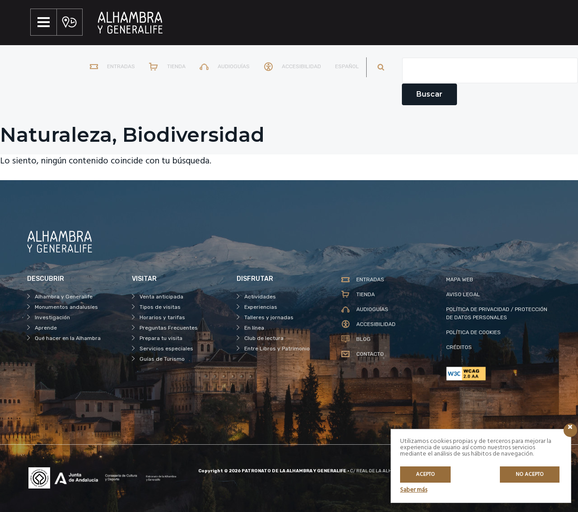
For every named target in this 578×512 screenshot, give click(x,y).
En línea (254, 328)
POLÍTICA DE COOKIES (473, 332)
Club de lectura (264, 338)
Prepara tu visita (161, 338)
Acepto (425, 474)
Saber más (413, 490)
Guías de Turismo (162, 359)
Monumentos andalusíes (66, 307)
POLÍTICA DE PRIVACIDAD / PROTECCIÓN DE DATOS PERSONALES (496, 313)
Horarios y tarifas (162, 317)
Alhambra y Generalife (64, 296)
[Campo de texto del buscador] (490, 70)
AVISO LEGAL (463, 294)
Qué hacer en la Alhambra (68, 338)
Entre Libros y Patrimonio (277, 348)
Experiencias (260, 307)
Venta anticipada (161, 296)
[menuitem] (345, 67)
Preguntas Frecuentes (169, 328)
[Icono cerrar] (570, 430)
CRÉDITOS (459, 347)
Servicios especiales (166, 348)
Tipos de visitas (160, 307)
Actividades (260, 296)
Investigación (52, 317)
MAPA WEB (459, 279)
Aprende (46, 328)
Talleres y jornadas (269, 317)
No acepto (530, 474)
